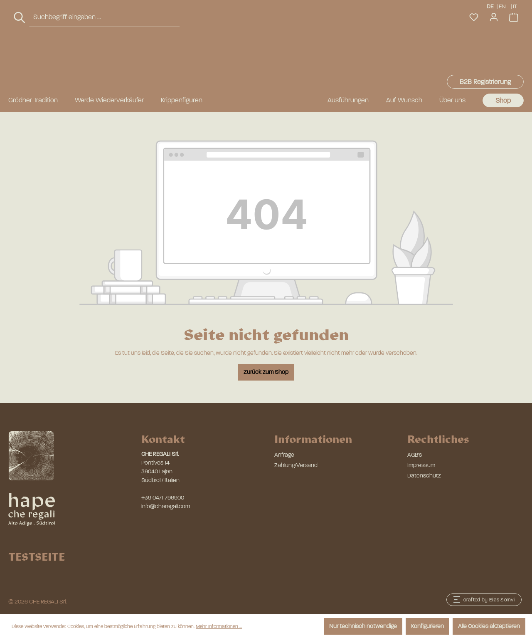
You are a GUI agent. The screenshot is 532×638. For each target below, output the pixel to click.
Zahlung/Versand (296, 465)
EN (502, 6)
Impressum (421, 465)
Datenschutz (424, 475)
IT (515, 6)
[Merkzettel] (474, 56)
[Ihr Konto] (494, 56)
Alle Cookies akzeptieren (489, 626)
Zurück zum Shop (266, 372)
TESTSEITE (36, 556)
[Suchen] (20, 57)
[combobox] (104, 56)
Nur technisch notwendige (363, 626)
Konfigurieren (427, 626)
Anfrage (284, 454)
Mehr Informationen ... (219, 626)
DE (490, 6)
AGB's (414, 454)
